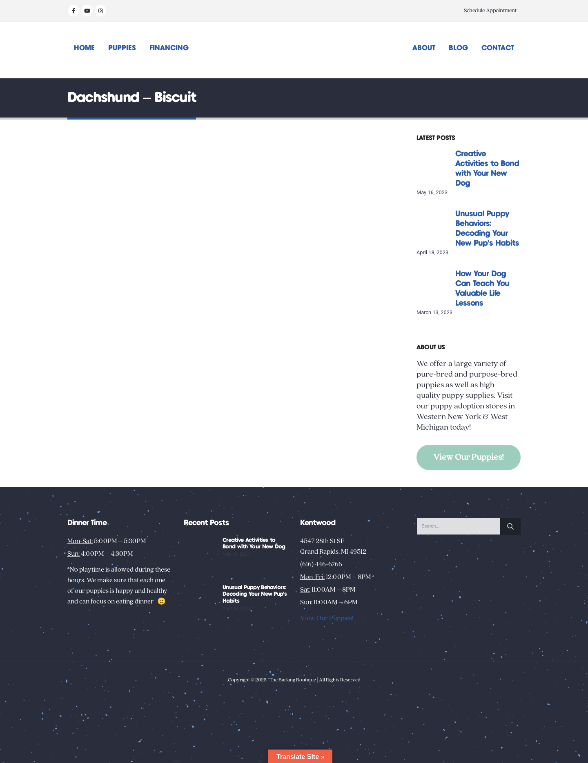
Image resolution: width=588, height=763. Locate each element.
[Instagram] (100, 10)
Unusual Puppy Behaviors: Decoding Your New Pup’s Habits (255, 594)
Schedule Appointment (490, 10)
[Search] (510, 526)
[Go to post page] (433, 166)
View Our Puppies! (468, 457)
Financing (169, 48)
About (423, 48)
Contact (497, 48)
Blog (458, 48)
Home (84, 48)
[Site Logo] (294, 49)
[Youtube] (87, 10)
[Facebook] (73, 10)
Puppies (122, 48)
